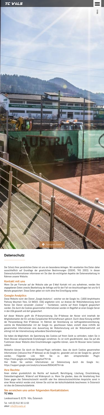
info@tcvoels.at (18, 406)
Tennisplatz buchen (54, 244)
